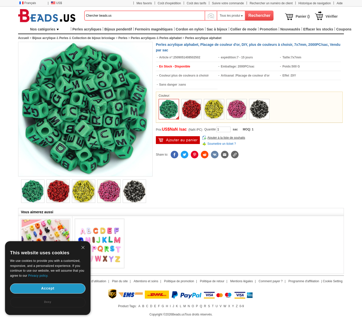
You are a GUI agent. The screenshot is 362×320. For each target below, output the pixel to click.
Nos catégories (44, 29)
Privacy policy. (38, 275)
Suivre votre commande (228, 3)
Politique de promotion (179, 281)
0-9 (242, 306)
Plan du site (120, 281)
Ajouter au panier (178, 140)
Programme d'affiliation (303, 281)
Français (27, 3)
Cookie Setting (332, 281)
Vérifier (332, 16)
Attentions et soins (145, 281)
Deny (47, 302)
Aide (340, 3)
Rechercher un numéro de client (271, 3)
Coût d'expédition (169, 3)
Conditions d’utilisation (91, 281)
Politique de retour (212, 281)
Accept (48, 288)
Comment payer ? (271, 281)
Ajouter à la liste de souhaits (226, 137)
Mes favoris (144, 3)
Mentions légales (241, 281)
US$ (56, 3)
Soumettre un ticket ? (221, 144)
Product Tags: (127, 306)
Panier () (303, 16)
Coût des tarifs (196, 3)
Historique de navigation (314, 3)
